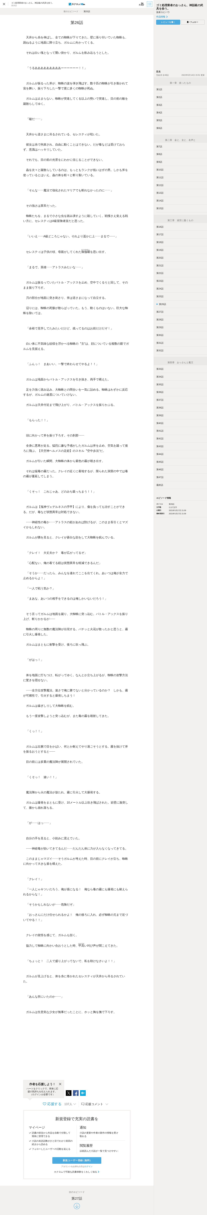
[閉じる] (60, 1084)
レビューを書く (168, 22)
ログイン (88, 1166)
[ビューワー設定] (141, 4)
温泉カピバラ (163, 12)
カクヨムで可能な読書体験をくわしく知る (77, 1171)
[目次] (150, 4)
